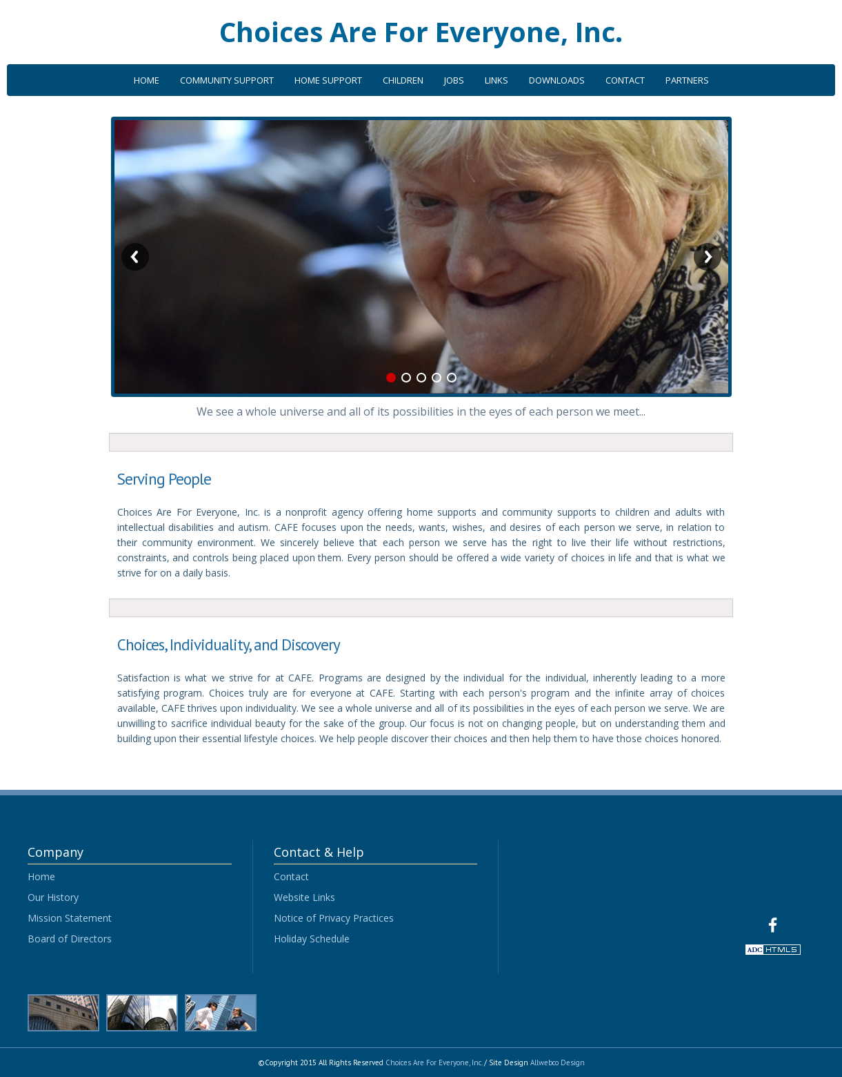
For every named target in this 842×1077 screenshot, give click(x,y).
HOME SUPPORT (328, 80)
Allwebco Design (557, 1062)
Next (707, 257)
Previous (135, 257)
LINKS (496, 80)
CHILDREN (403, 80)
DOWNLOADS (557, 80)
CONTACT (625, 80)
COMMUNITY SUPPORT (227, 80)
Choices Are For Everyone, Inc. (421, 31)
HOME (146, 80)
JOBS (454, 80)
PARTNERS (687, 80)
